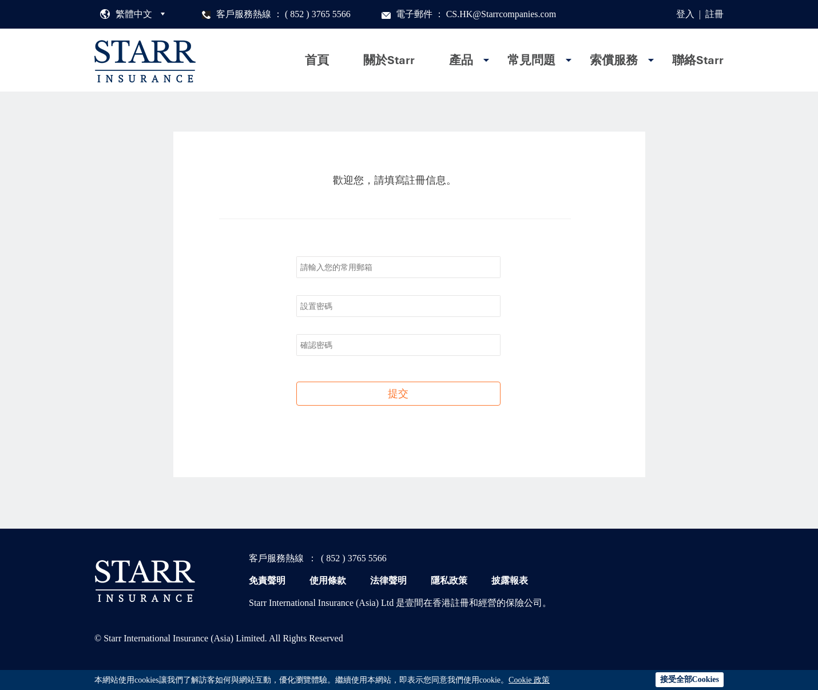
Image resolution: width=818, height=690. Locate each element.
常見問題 (531, 60)
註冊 (714, 14)
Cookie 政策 (529, 680)
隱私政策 (449, 580)
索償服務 (614, 60)
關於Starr (389, 60)
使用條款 (327, 580)
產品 (461, 60)
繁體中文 (134, 14)
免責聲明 (267, 580)
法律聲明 (388, 580)
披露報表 (509, 580)
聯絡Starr (698, 60)
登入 (685, 14)
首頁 (317, 60)
